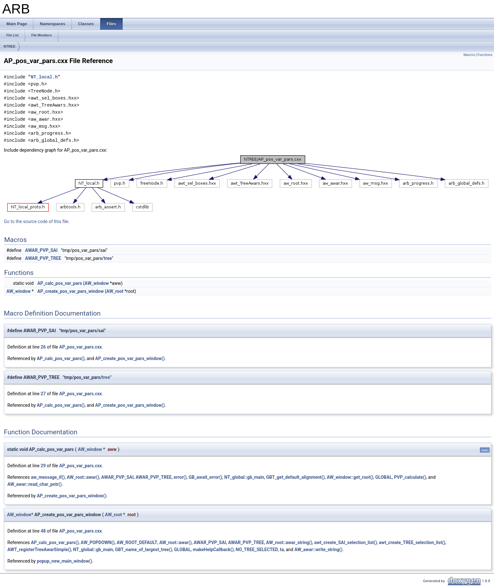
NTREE (9, 46)
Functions (484, 55)
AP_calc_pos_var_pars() (61, 358)
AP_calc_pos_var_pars (59, 283)
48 (43, 531)
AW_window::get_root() (350, 477)
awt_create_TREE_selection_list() (412, 542)
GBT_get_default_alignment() (295, 477)
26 (43, 346)
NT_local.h (44, 77)
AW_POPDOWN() (98, 542)
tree (108, 258)
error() (180, 477)
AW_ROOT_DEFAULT (137, 542)
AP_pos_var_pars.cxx (80, 346)
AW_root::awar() (83, 477)
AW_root (114, 291)
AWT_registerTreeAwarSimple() (39, 549)
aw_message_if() (48, 477)
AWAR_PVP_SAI (41, 250)
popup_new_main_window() (64, 561)
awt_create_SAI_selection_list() (345, 542)
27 (43, 393)
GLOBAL (383, 477)
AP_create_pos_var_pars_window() (130, 358)
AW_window (97, 283)
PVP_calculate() (410, 477)
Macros (469, 55)
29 (43, 465)
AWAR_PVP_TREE (43, 258)
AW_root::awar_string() (289, 542)
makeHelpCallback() (213, 549)
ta (282, 549)
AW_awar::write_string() (318, 549)
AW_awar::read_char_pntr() (34, 484)
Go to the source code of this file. (37, 221)
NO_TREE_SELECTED (257, 549)
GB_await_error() (205, 477)
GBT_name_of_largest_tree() (143, 549)
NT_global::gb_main (244, 477)
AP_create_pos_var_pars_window (70, 291)
